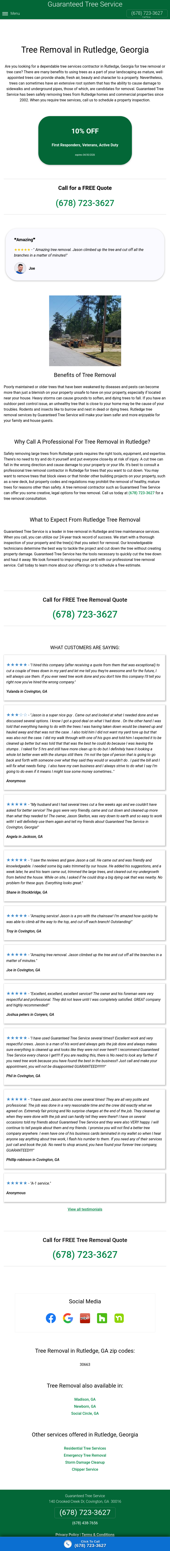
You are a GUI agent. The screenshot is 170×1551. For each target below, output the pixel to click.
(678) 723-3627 (147, 13)
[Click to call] (85, 1544)
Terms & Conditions (98, 1517)
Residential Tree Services (85, 1431)
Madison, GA (85, 1382)
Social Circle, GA (85, 1396)
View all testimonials (85, 1192)
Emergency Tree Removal (85, 1438)
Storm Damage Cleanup (85, 1445)
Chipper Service (85, 1452)
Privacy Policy (67, 1517)
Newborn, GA (85, 1389)
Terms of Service (119, 1535)
